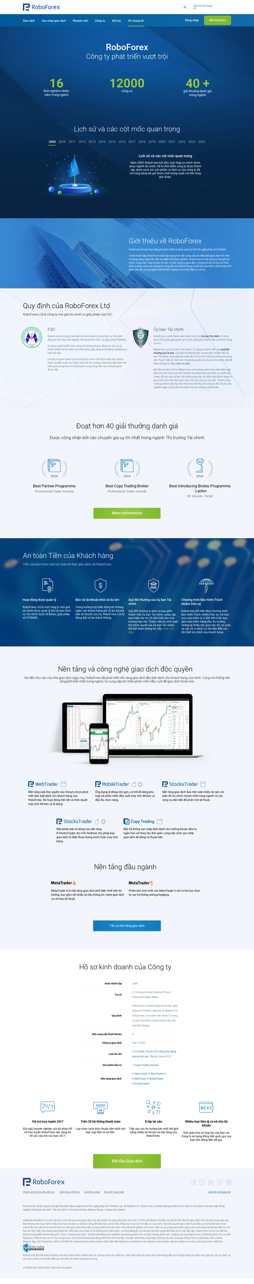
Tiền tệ (153, 1062)
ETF (155, 1057)
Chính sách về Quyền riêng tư (39, 1197)
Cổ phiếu (140, 1057)
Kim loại (144, 1062)
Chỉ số (149, 1057)
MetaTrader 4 (142, 1079)
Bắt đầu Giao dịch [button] (127, 1167)
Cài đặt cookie (92, 1197)
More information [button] (127, 519)
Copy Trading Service (146, 1070)
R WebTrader (139, 1084)
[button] (41, 7)
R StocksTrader (140, 1089)
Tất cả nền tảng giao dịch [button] (127, 931)
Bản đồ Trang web (114, 1197)
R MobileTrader (155, 1084)
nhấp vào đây (182, 369)
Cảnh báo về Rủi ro (69, 1197)
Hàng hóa (163, 1057)
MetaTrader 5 (158, 1079)
